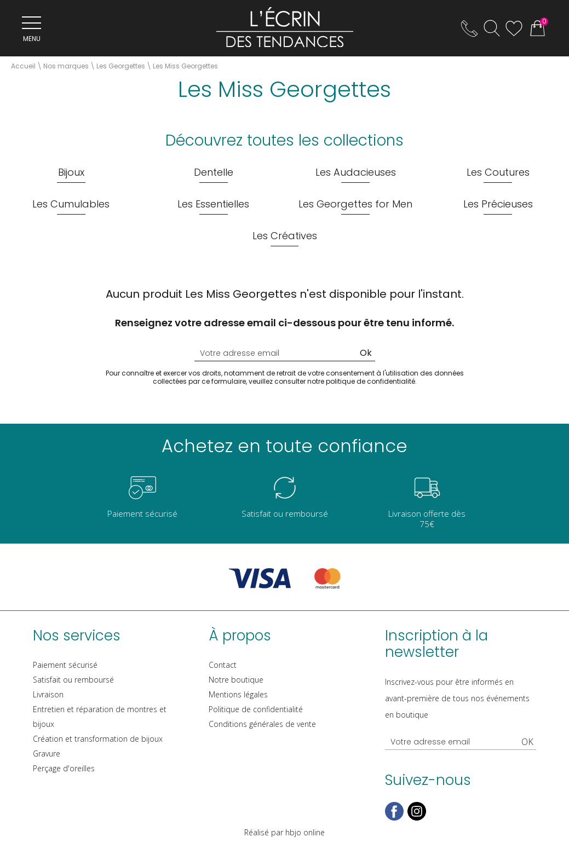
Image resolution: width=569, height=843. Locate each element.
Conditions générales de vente (262, 724)
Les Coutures (498, 172)
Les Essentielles (213, 204)
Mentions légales (238, 694)
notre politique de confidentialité (361, 381)
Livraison (48, 694)
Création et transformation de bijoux (98, 739)
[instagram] (416, 818)
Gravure (46, 753)
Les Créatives (284, 235)
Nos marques (66, 66)
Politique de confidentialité (256, 709)
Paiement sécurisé (65, 665)
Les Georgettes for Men (355, 204)
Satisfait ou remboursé (73, 679)
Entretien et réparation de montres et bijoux (99, 716)
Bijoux (71, 172)
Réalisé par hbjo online (284, 832)
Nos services (76, 635)
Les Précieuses (498, 204)
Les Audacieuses (355, 172)
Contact (223, 665)
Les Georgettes (120, 66)
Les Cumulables (71, 204)
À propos (240, 635)
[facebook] (394, 818)
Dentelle (213, 172)
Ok (366, 353)
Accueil (23, 66)
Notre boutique (236, 679)
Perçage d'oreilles (64, 768)
